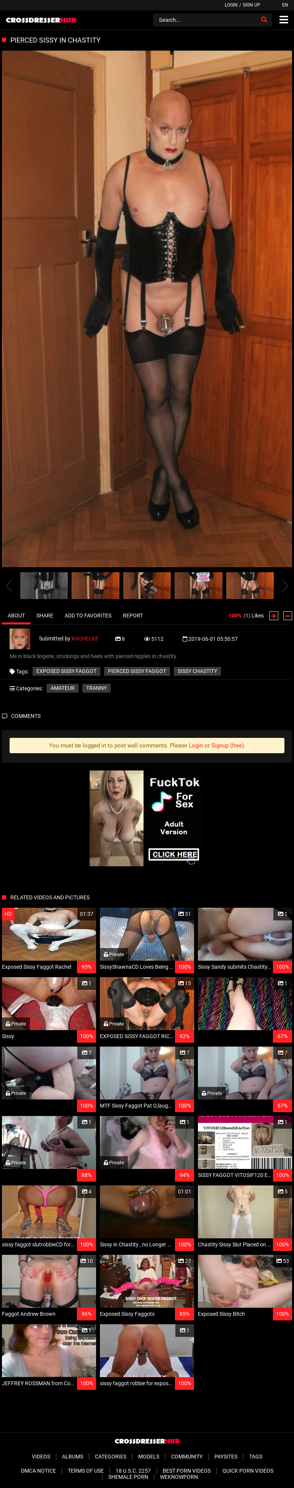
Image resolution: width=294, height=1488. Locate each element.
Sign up (251, 5)
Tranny (96, 688)
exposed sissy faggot (66, 671)
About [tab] (16, 615)
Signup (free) (227, 745)
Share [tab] (44, 615)
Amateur (63, 688)
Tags (255, 1456)
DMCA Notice (38, 1471)
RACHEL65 (85, 638)
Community (187, 1456)
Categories (110, 1456)
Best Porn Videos (187, 1471)
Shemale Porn (128, 1477)
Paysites (225, 1456)
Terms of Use (86, 1471)
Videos (41, 1456)
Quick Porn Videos (247, 1471)
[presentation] (9, 585)
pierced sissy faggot (137, 671)
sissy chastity (197, 671)
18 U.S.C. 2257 (133, 1471)
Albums (72, 1456)
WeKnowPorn (179, 1477)
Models (148, 1456)
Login (231, 5)
